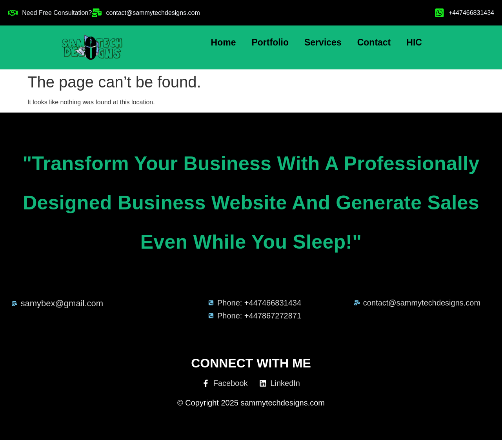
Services (323, 42)
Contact (374, 42)
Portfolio (270, 42)
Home (223, 42)
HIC (414, 42)
